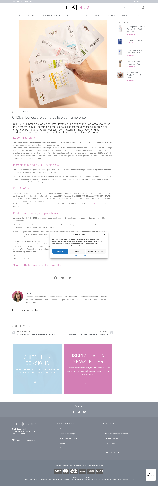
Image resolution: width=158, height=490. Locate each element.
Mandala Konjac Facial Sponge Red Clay (135, 75)
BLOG (140, 15)
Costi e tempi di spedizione (115, 429)
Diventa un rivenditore (68, 439)
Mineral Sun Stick (134, 40)
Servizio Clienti (65, 449)
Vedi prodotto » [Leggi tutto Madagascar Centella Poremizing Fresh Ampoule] (131, 34)
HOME (18, 15)
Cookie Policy (74, 255)
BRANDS (110, 15)
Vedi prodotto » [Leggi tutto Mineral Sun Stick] (131, 43)
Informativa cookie (112, 449)
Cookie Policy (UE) (112, 454)
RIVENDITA (126, 15)
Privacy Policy (83, 255)
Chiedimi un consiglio (68, 434)
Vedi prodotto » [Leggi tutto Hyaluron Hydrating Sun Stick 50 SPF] (131, 55)
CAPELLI (70, 15)
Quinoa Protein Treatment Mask (134, 62)
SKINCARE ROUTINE (51, 15)
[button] (104, 235)
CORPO (84, 15)
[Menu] (154, 470)
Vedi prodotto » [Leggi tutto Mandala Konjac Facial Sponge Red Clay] (131, 80)
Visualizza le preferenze (95, 251)
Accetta (60, 251)
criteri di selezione (96, 204)
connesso (25, 315)
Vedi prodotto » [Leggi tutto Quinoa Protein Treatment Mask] (131, 66)
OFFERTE (31, 15)
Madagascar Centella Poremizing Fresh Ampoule (136, 29)
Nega (77, 251)
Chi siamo (63, 429)
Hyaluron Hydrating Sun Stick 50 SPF (135, 51)
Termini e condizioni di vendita (116, 434)
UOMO (96, 15)
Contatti (63, 444)
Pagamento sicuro (112, 439)
